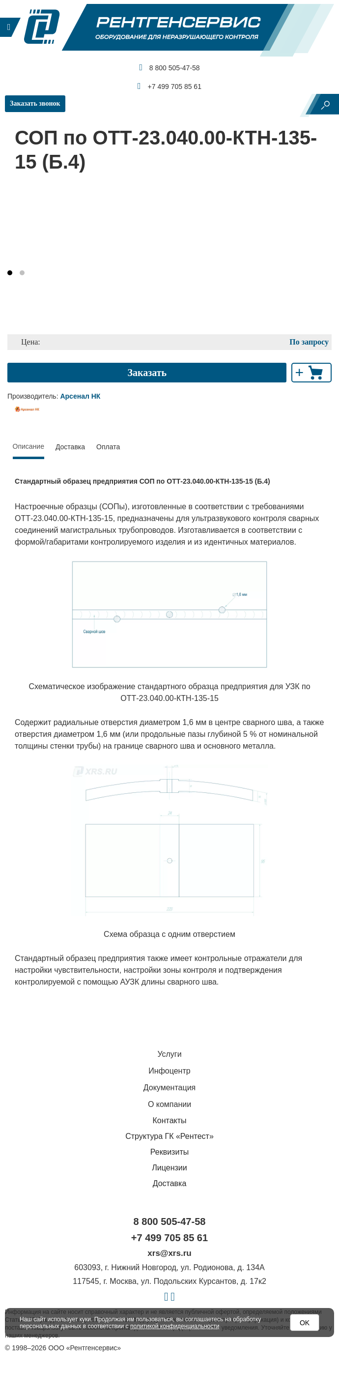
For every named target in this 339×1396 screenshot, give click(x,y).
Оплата (108, 447)
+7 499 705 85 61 (169, 86)
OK (305, 1323)
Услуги (169, 1054)
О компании (169, 1104)
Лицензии (169, 1167)
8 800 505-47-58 (169, 67)
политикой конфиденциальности (174, 1326)
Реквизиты (169, 1152)
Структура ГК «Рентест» (169, 1136)
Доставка (70, 447)
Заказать (147, 372)
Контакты (169, 1120)
